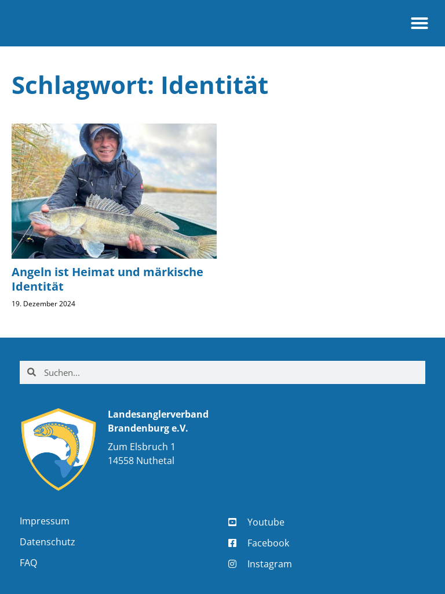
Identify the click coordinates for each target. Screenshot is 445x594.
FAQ (28, 562)
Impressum (45, 521)
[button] (419, 23)
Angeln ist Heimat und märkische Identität (107, 279)
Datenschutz (47, 542)
